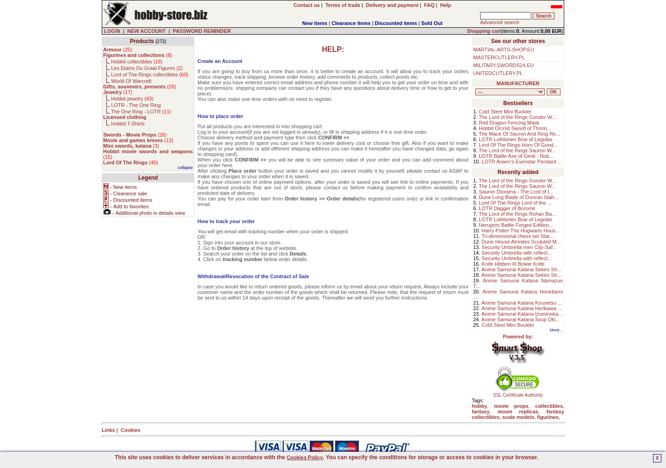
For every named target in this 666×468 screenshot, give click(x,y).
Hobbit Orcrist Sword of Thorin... (515, 128)
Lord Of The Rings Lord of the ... (515, 203)
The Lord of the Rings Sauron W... (517, 150)
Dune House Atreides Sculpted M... (521, 241)
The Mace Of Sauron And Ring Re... (519, 134)
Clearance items (351, 23)
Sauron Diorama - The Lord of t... (516, 191)
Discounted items (396, 23)
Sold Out (432, 23)
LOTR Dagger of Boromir (507, 208)
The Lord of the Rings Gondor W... (517, 117)
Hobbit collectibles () (136, 61)
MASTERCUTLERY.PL (499, 57)
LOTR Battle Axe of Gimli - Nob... (516, 156)
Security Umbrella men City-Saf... (519, 247)
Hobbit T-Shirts (128, 123)
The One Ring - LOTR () (141, 111)
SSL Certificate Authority (518, 393)
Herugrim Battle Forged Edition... (516, 225)
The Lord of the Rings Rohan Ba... (517, 214)
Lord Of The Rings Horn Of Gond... (518, 145)
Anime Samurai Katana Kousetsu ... (521, 303)
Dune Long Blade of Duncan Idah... (518, 197)
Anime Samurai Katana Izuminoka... (521, 314)
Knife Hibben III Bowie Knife (512, 264)
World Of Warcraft (131, 81)
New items (314, 23)
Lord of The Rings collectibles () (149, 74)
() (117, 49)
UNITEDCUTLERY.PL (498, 73)
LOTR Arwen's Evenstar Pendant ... (521, 161)
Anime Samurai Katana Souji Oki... (520, 319)
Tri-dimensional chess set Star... (517, 236)
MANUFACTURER (518, 83)
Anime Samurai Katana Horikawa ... (521, 308)
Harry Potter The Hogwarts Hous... (520, 230)
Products (142, 41)
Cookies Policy (305, 457)
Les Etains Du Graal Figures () (147, 68)
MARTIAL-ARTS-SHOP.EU (503, 49)
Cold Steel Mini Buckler (505, 111)
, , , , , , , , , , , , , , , (510, 91)
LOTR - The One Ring (135, 105)
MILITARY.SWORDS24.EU (503, 65)
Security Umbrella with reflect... (516, 253)
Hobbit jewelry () (132, 98)
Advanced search (499, 22)
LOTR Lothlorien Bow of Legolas (515, 139)
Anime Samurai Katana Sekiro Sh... (521, 269)
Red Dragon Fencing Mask (509, 122)
